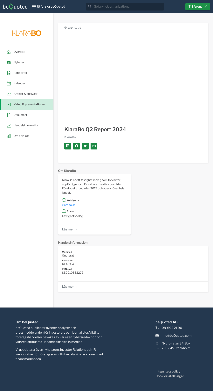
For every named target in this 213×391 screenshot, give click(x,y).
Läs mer (70, 229)
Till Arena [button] (198, 6)
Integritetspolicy (167, 371)
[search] (128, 7)
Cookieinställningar (169, 376)
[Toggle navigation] (48, 6)
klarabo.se (68, 205)
